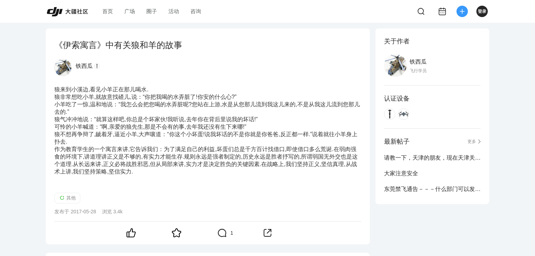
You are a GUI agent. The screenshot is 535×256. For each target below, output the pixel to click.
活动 (173, 11)
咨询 (195, 11)
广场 (129, 11)
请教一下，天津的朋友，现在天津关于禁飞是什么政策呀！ (432, 158)
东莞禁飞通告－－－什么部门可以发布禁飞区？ (432, 189)
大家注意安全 (401, 173)
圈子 (151, 11)
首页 (107, 11)
